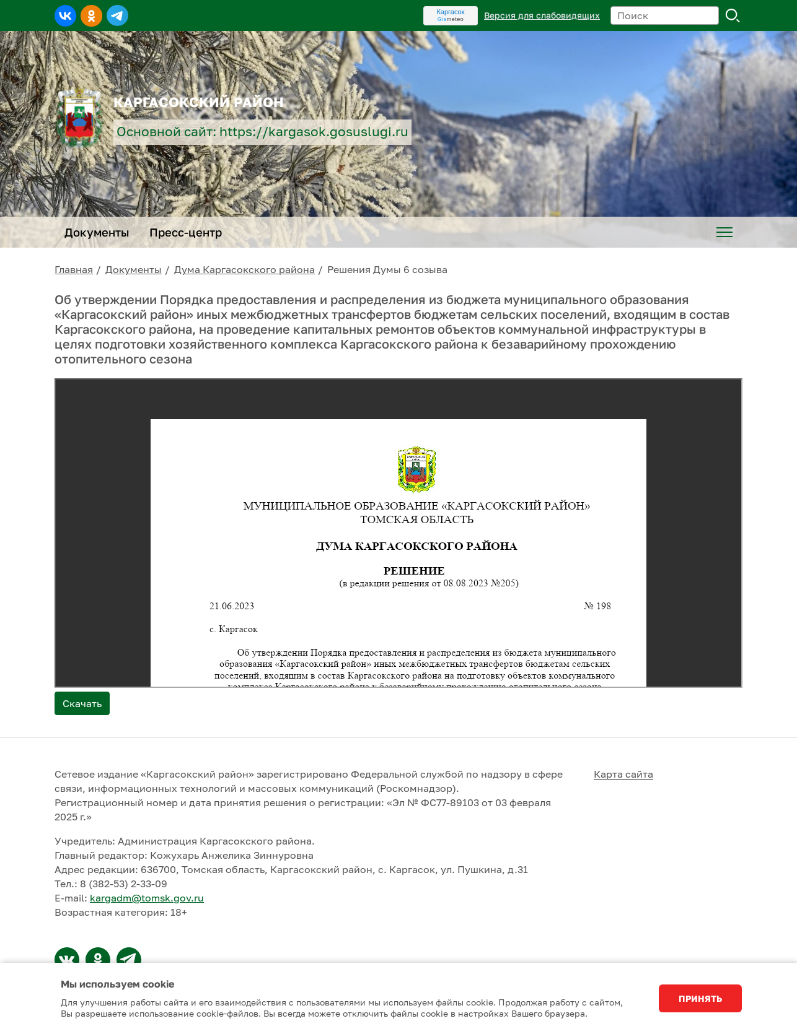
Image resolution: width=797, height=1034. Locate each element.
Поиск (733, 15)
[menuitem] (724, 232)
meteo (451, 19)
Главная (74, 269)
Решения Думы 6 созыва (387, 269)
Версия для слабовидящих (542, 15)
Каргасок (450, 11)
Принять (700, 998)
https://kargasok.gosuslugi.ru (313, 131)
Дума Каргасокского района (244, 269)
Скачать (82, 703)
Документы (133, 269)
